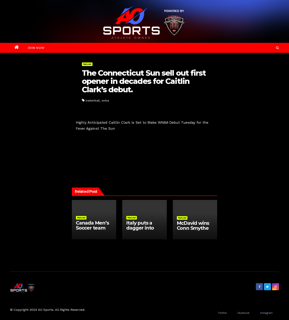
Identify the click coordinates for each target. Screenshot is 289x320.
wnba (105, 100)
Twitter (222, 312)
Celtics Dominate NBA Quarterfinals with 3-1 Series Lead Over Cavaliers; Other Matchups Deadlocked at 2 (179, 144)
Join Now (36, 48)
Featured (87, 64)
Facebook (243, 312)
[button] (277, 48)
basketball (93, 100)
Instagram (266, 312)
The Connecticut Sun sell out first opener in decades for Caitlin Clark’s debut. (144, 81)
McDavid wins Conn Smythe (193, 225)
